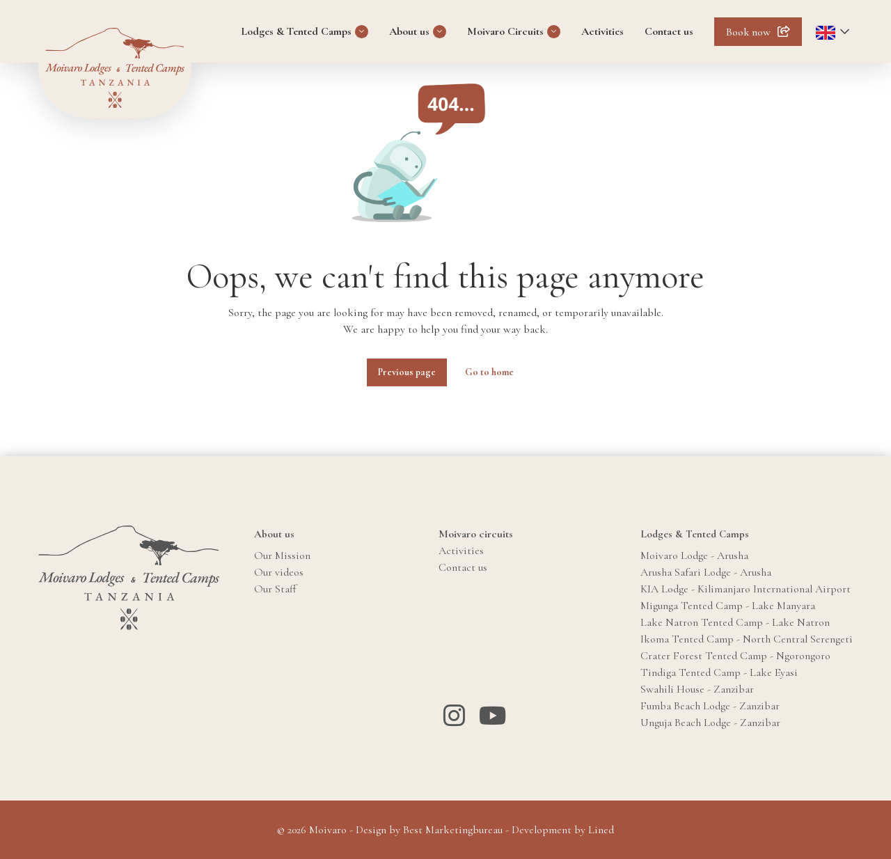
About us (409, 31)
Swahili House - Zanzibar (697, 689)
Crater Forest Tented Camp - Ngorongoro (735, 656)
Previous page (407, 372)
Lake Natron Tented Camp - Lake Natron (735, 622)
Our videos (278, 572)
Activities (602, 31)
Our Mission (282, 555)
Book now (748, 32)
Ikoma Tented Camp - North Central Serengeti (746, 639)
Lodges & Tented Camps (296, 31)
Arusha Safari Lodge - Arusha (705, 572)
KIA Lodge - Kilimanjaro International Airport (745, 589)
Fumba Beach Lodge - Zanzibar (710, 706)
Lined (601, 830)
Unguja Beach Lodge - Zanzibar (710, 723)
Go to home (489, 372)
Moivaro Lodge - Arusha (694, 555)
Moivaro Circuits (505, 31)
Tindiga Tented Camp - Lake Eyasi (719, 672)
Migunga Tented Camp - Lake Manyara (727, 606)
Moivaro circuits (476, 534)
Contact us (669, 31)
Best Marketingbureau (453, 830)
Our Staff (275, 589)
